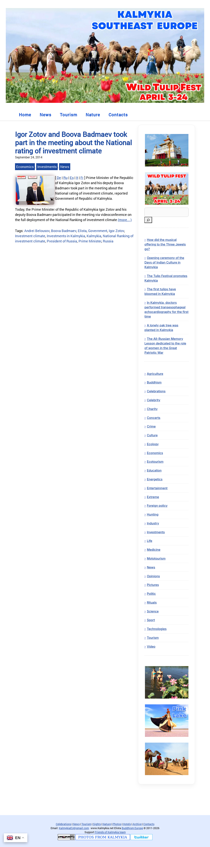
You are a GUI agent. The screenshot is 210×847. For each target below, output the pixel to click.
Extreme (153, 497)
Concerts (153, 418)
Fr (82, 177)
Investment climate (30, 236)
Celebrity (153, 400)
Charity (152, 409)
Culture (152, 435)
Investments (47, 166)
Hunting (152, 514)
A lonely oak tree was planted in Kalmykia (161, 327)
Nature (93, 114)
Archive (137, 824)
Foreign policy (157, 506)
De (59, 177)
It (77, 177)
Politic (151, 594)
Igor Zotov (116, 230)
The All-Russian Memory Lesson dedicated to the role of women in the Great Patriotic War (165, 345)
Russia (108, 241)
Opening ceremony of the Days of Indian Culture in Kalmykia (164, 262)
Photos (117, 824)
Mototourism (156, 558)
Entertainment (157, 488)
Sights (97, 824)
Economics (25, 166)
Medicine (153, 550)
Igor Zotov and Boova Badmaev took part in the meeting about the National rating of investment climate (73, 142)
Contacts (118, 114)
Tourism (68, 114)
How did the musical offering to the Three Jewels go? (165, 244)
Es (72, 177)
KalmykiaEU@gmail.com (74, 828)
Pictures (153, 585)
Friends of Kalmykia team (110, 832)
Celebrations (156, 391)
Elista (82, 230)
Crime (151, 426)
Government (97, 230)
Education (154, 470)
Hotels (127, 824)
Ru (65, 177)
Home (25, 114)
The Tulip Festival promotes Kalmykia (165, 278)
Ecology (153, 444)
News (45, 114)
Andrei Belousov (36, 230)
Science (153, 611)
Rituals (152, 602)
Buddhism (154, 382)
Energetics (154, 479)
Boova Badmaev (63, 230)
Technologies (156, 629)
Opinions (153, 576)
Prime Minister (90, 241)
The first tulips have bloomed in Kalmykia (160, 291)
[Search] (148, 220)
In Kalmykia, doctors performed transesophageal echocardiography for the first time (166, 309)
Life (149, 541)
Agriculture (155, 374)
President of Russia (62, 241)
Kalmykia (94, 236)
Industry (153, 523)
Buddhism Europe (132, 828)
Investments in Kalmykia (66, 236)
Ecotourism (155, 461)
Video (151, 646)
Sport (151, 620)
